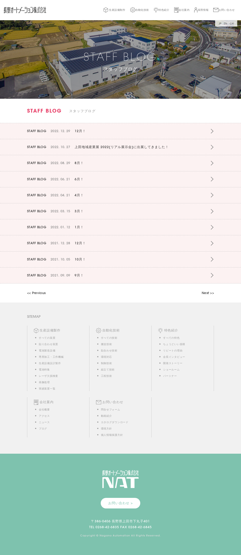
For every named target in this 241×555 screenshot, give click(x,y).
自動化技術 (139, 9)
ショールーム (171, 369)
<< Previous (36, 293)
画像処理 (44, 382)
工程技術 (106, 376)
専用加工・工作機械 (51, 356)
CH (232, 23)
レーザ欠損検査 (48, 376)
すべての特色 (171, 337)
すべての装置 (47, 337)
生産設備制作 (114, 9)
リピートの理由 (172, 350)
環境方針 (106, 428)
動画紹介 (106, 415)
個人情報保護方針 (112, 435)
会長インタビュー (174, 356)
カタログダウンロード (115, 422)
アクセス (44, 415)
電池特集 (44, 369)
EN (225, 23)
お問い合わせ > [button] (120, 503)
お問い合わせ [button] (224, 9)
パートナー (170, 376)
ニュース (44, 422)
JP (220, 23)
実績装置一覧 (47, 388)
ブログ (43, 428)
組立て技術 (108, 369)
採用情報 (201, 9)
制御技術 (106, 363)
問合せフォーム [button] (110, 409)
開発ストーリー (172, 363)
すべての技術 (109, 337)
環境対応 (106, 356)
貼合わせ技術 (109, 350)
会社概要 (44, 409)
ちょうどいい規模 (174, 344)
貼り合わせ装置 (48, 344)
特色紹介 (161, 9)
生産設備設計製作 (50, 363)
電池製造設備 (47, 350)
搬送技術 (106, 344)
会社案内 (182, 9)
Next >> (208, 293)
